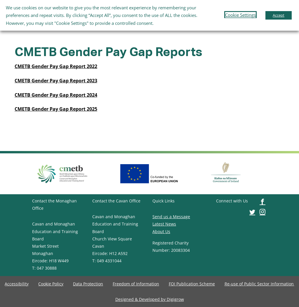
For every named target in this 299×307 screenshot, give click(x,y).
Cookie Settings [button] (240, 15)
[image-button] (56, 66)
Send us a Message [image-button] (171, 216)
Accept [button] (278, 15)
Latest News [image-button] (164, 224)
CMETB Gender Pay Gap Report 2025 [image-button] (56, 109)
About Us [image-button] (161, 231)
